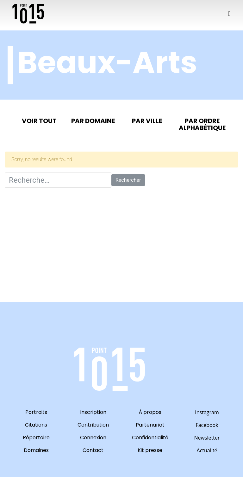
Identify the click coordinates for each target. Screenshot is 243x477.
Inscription (93, 412)
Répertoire (36, 437)
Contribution (93, 424)
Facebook (207, 424)
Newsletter (207, 437)
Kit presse (150, 450)
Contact (93, 450)
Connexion (93, 437)
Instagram (207, 412)
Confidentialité (150, 437)
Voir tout (39, 120)
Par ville (147, 120)
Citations (36, 424)
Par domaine (93, 120)
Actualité (207, 450)
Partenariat (150, 424)
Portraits (36, 412)
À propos (150, 412)
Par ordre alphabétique (202, 124)
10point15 (28, 13)
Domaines (36, 450)
